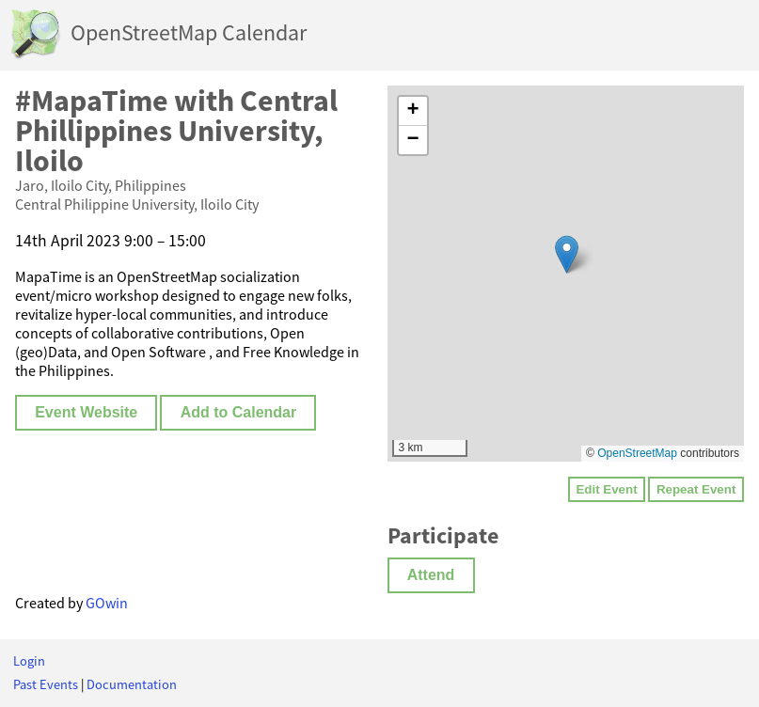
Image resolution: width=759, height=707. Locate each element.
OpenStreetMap (637, 453)
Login (29, 660)
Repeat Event (695, 489)
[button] (566, 254)
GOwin (107, 602)
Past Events (45, 684)
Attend (431, 575)
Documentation (132, 684)
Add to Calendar (239, 412)
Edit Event (606, 489)
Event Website (86, 412)
